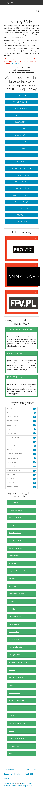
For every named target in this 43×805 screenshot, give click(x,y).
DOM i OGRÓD (21, 145)
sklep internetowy (14, 649)
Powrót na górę (31, 779)
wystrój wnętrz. (13, 596)
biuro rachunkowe (14, 703)
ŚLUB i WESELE (21, 218)
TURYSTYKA (21, 225)
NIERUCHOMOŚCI (22, 198)
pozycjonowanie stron (16, 520)
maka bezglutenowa (15, 527)
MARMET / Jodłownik (15, 387)
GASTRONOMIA (21, 172)
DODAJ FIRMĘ (9, 779)
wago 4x (11, 725)
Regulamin (18, 784)
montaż (11, 741)
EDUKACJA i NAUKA (21, 152)
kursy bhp (12, 619)
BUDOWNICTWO (21, 132)
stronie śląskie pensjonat (16, 748)
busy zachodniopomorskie (17, 581)
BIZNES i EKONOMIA (22, 125)
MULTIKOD (15, 73)
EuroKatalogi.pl (27, 793)
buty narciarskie (14, 566)
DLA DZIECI (21, 138)
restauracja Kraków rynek (16, 604)
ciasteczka (12, 718)
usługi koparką (13, 512)
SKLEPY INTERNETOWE (21, 205)
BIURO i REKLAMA (21, 118)
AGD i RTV (21, 105)
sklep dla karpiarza (15, 550)
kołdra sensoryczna (15, 627)
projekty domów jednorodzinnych (19, 672)
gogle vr (11, 535)
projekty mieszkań (14, 665)
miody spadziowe (14, 634)
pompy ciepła (13, 573)
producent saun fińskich (16, 558)
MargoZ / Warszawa (15, 363)
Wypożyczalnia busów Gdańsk (18, 733)
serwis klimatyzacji (14, 642)
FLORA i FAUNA (21, 165)
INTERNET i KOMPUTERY (21, 178)
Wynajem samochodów (16, 687)
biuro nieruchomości (15, 657)
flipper (11, 695)
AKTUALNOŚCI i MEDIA (21, 112)
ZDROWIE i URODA (21, 232)
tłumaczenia (12, 588)
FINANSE (21, 158)
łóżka (10, 764)
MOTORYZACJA (21, 192)
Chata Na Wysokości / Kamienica (20, 339)
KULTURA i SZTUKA (21, 185)
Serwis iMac (12, 611)
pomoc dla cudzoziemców (17, 710)
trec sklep (12, 680)
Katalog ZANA (8, 2)
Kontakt (7, 788)
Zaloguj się (8, 784)
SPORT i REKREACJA (21, 212)
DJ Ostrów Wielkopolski (16, 756)
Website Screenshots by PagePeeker (18, 796)
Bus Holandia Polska (15, 543)
